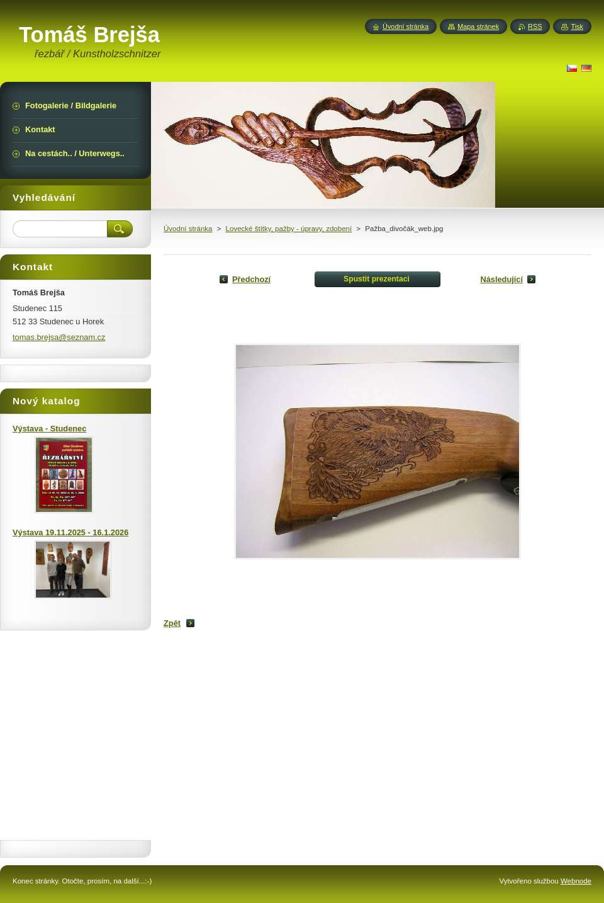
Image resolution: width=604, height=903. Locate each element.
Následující (501, 279)
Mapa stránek (478, 26)
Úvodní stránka (188, 228)
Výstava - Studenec (49, 428)
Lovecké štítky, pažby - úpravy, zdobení (289, 228)
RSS (535, 26)
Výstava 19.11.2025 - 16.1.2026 (70, 532)
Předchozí (251, 279)
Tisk (577, 26)
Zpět (172, 623)
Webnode (576, 881)
